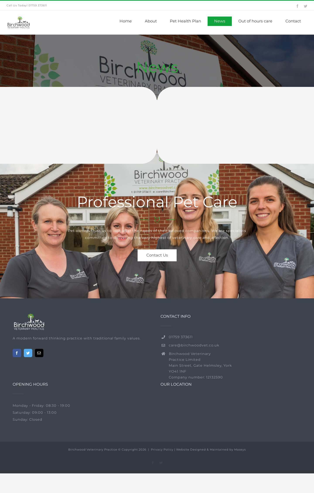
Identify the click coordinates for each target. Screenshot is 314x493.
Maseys (240, 449)
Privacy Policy (162, 449)
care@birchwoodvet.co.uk (194, 345)
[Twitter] (28, 353)
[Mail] (39, 353)
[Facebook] (17, 353)
